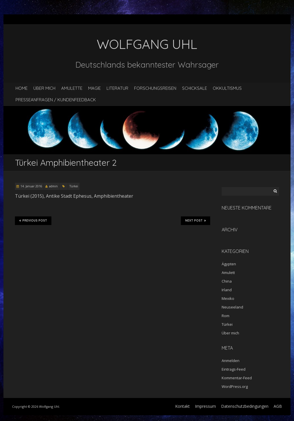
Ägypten (229, 263)
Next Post (195, 221)
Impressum (205, 406)
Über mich (44, 88)
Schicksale (194, 88)
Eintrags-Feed (233, 369)
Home (22, 88)
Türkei (73, 186)
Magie (94, 88)
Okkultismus (227, 88)
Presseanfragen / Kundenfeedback (56, 99)
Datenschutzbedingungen (244, 406)
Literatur (117, 88)
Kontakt (182, 406)
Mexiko (228, 298)
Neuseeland (232, 307)
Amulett (228, 272)
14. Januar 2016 (31, 186)
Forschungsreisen (155, 88)
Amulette (71, 88)
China (227, 281)
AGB (278, 406)
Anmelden (230, 360)
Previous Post (33, 221)
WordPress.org (235, 386)
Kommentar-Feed (237, 377)
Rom (225, 315)
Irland (227, 289)
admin (53, 186)
